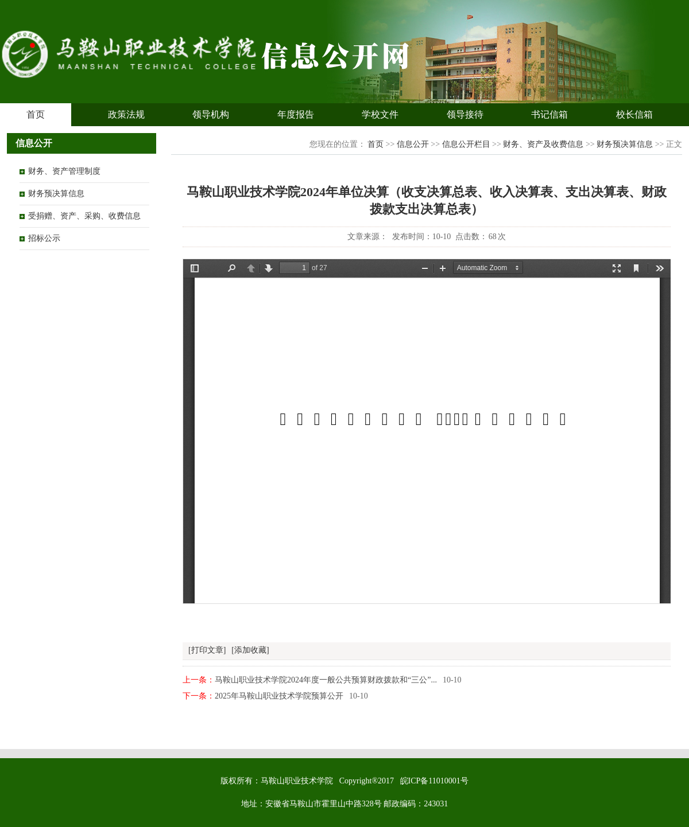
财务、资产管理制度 (64, 171)
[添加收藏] (250, 650)
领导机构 (210, 114)
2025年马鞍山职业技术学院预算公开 (279, 696)
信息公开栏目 (466, 144)
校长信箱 (634, 114)
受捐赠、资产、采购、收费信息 (84, 216)
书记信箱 (549, 114)
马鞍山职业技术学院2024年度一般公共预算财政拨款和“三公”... (326, 680)
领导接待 (465, 114)
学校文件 (380, 114)
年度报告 (295, 114)
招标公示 (44, 238)
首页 (35, 114)
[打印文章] (207, 650)
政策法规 (126, 114)
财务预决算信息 (56, 193)
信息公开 (413, 144)
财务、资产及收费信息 (543, 144)
